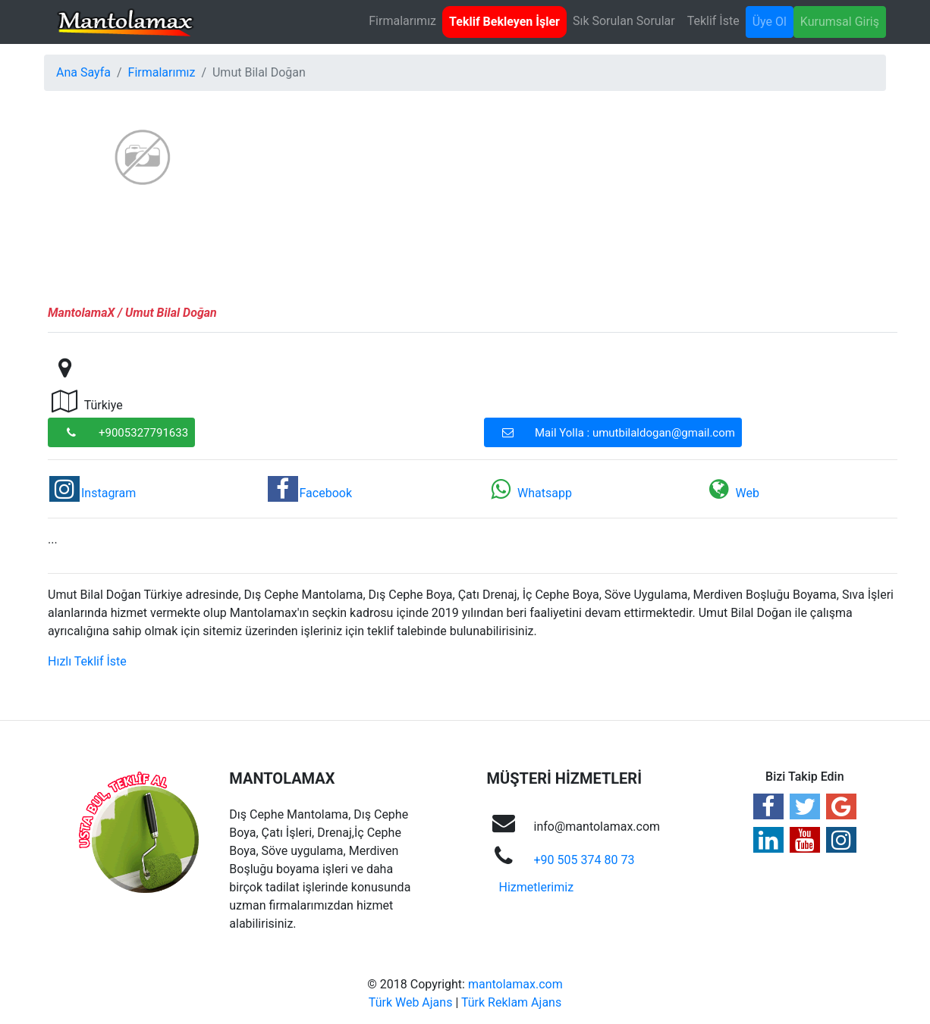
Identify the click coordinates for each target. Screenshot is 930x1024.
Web (731, 493)
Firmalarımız (402, 21)
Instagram (92, 493)
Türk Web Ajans (411, 1002)
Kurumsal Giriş (839, 21)
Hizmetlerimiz (536, 887)
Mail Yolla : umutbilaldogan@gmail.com (613, 432)
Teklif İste (713, 21)
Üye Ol (769, 21)
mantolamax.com (515, 984)
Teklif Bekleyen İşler (504, 21)
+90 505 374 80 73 (584, 860)
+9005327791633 (122, 432)
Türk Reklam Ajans (511, 1002)
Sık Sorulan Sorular (624, 21)
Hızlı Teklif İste (87, 661)
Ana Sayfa (83, 72)
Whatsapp (528, 493)
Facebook (310, 493)
